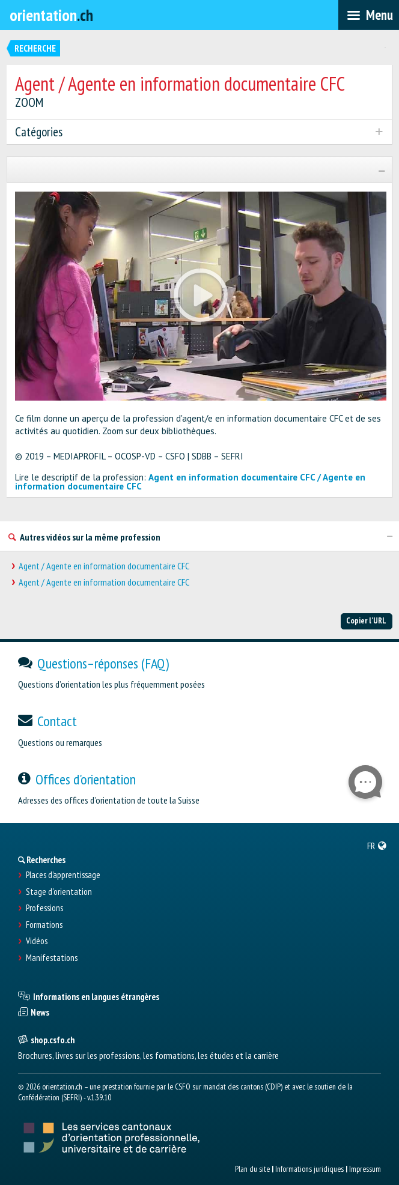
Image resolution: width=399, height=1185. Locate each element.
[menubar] (368, 15)
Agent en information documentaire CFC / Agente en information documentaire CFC (190, 481)
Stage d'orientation (59, 891)
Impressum (365, 1168)
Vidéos (36, 941)
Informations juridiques (309, 1168)
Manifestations (52, 958)
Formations (44, 925)
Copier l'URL (366, 620)
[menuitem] (377, 845)
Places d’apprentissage (63, 875)
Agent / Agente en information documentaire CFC (104, 566)
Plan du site (252, 1168)
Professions (44, 908)
